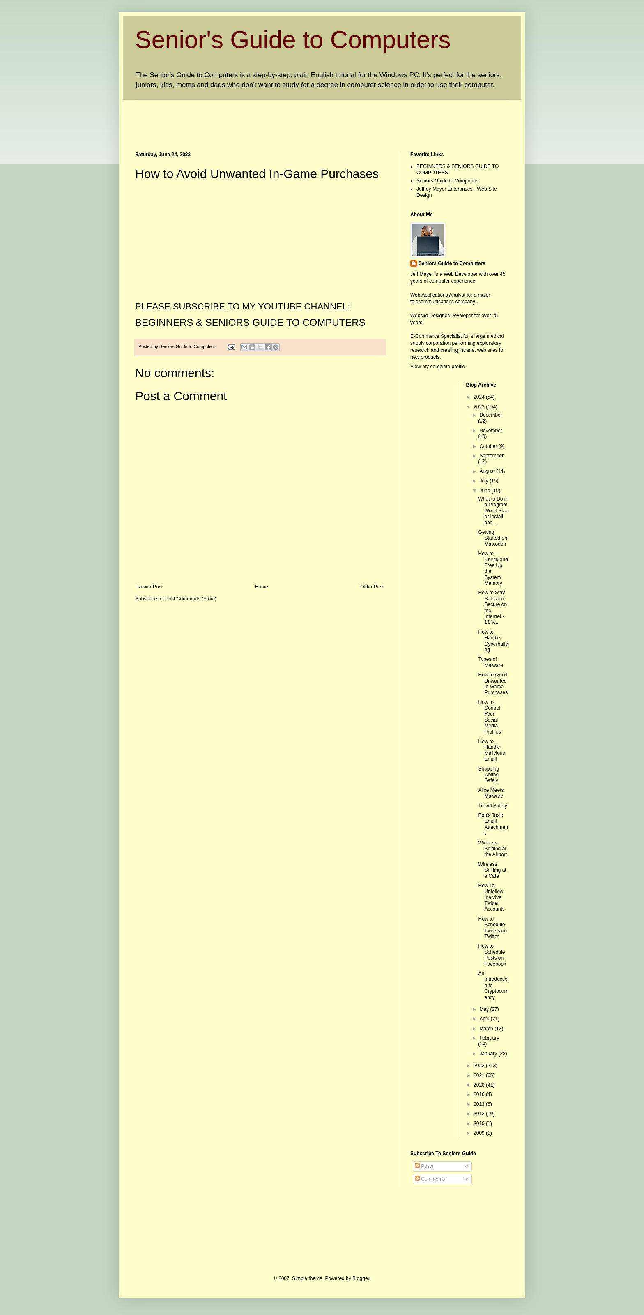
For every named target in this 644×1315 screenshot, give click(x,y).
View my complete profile (437, 366)
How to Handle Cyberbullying (493, 641)
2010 (480, 1123)
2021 (480, 1075)
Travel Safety (492, 806)
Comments (430, 1179)
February (489, 1038)
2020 (480, 1085)
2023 (480, 407)
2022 (480, 1065)
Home (261, 587)
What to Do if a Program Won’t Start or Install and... (493, 511)
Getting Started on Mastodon (492, 538)
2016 (480, 1094)
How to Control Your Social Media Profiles (489, 717)
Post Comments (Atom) (190, 599)
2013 (480, 1104)
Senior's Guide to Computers (293, 39)
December (490, 415)
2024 (480, 397)
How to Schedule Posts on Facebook (492, 955)
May (484, 1009)
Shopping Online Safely (488, 775)
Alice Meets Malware (491, 793)
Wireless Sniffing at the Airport (492, 849)
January (488, 1054)
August (487, 471)
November (490, 431)
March (486, 1028)
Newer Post (150, 587)
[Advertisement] (284, 118)
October (488, 446)
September (491, 456)
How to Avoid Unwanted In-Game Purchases (493, 683)
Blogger (360, 1278)
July (484, 481)
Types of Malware (490, 662)
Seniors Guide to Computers (447, 181)
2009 (480, 1133)
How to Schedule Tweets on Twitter (492, 927)
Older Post (372, 587)
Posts (424, 1166)
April (484, 1019)
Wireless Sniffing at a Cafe (492, 870)
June (485, 491)
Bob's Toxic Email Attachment (493, 824)
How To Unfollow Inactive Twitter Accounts (491, 897)
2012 (480, 1114)
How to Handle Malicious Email (491, 750)
